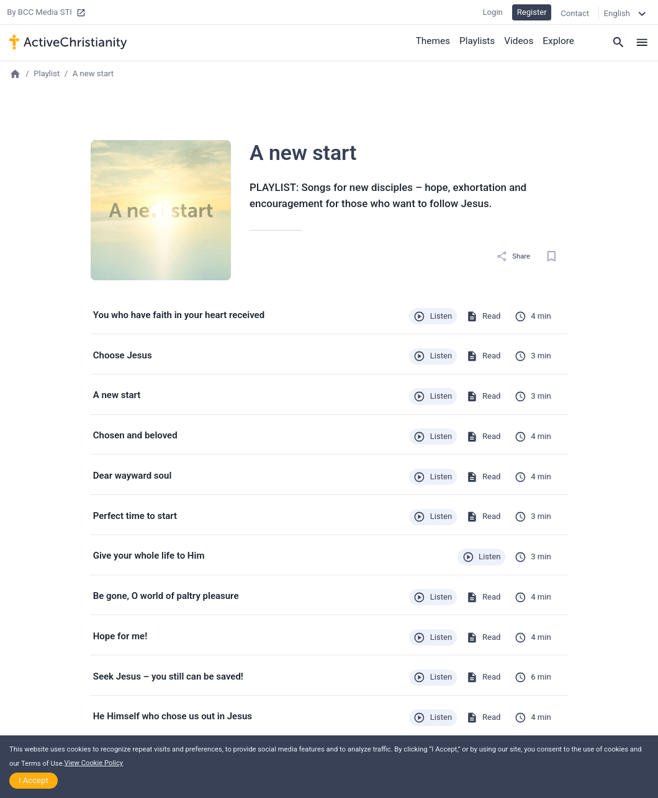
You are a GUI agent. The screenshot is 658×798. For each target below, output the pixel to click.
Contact (575, 12)
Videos (520, 40)
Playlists (479, 40)
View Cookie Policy (94, 763)
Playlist (47, 73)
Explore (559, 40)
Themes (436, 40)
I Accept (33, 780)
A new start (93, 73)
